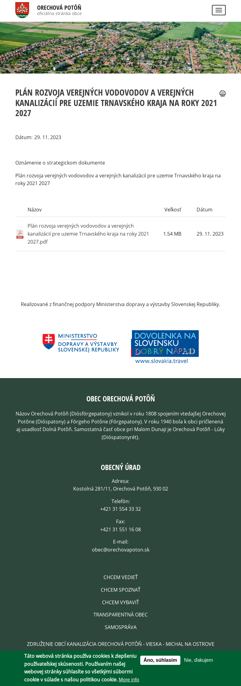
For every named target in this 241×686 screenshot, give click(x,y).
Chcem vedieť (121, 577)
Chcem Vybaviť (120, 602)
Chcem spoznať (121, 589)
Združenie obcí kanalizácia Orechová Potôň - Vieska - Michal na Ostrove (120, 644)
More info (129, 680)
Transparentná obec (120, 614)
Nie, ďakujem (198, 660)
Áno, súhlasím (160, 660)
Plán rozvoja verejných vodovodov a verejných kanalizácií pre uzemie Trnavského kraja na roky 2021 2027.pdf (88, 233)
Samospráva (121, 627)
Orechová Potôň (59, 7)
